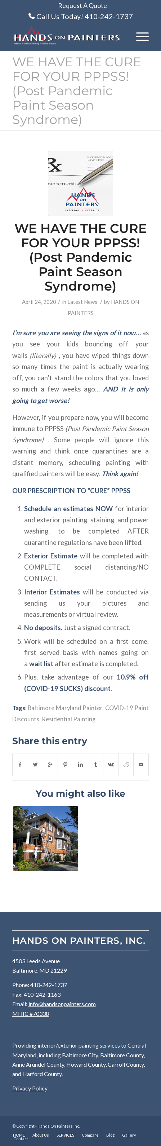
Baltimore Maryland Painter (65, 708)
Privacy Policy (30, 1088)
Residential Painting (68, 719)
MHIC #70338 (30, 1013)
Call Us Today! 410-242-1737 (84, 16)
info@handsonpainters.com (62, 1003)
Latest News (82, 301)
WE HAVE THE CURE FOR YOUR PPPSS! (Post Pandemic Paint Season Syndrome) (76, 90)
